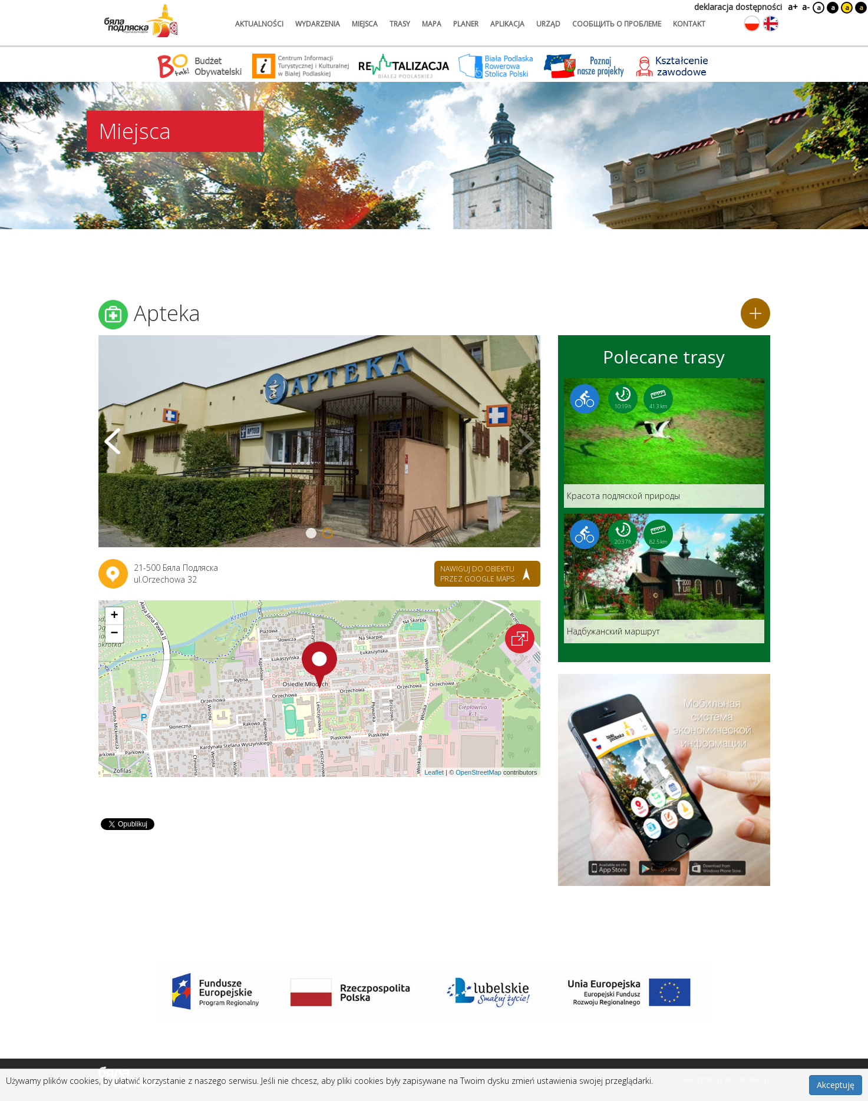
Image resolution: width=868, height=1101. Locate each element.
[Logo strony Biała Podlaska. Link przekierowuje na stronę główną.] (140, 20)
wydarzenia (317, 24)
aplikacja (507, 24)
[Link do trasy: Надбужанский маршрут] (664, 578)
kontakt (689, 24)
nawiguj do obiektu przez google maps (477, 574)
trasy (400, 24)
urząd (548, 24)
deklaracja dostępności (738, 6)
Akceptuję (835, 1084)
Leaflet (434, 772)
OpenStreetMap (478, 772)
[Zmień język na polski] (752, 23)
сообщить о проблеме (616, 24)
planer (465, 24)
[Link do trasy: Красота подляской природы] (664, 443)
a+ (792, 6)
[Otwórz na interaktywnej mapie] (519, 638)
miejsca (365, 24)
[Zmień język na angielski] (771, 23)
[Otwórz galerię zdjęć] (319, 441)
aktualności (259, 24)
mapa (431, 24)
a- (806, 6)
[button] (319, 665)
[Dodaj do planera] (755, 313)
